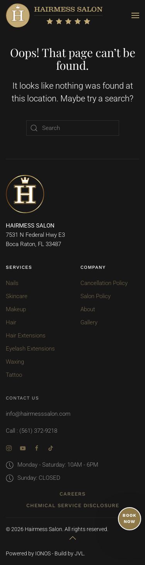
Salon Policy (95, 296)
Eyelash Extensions (30, 348)
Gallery (88, 322)
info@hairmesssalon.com (38, 413)
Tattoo (14, 374)
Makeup (16, 309)
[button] (135, 15)
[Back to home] (54, 15)
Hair (11, 322)
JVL (79, 553)
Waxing (15, 361)
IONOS (43, 553)
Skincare (16, 296)
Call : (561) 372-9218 (31, 430)
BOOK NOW (129, 518)
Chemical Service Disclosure (72, 505)
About (87, 309)
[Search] (72, 128)
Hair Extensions (26, 335)
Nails (12, 283)
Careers (72, 494)
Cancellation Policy (104, 283)
